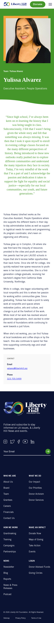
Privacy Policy (20, 618)
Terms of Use (36, 618)
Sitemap (6, 618)
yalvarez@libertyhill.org (17, 369)
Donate (37, 4)
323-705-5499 (14, 379)
